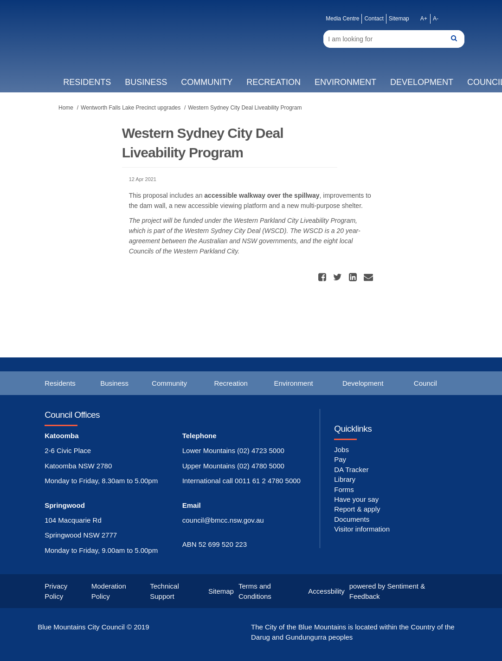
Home (65, 107)
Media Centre (342, 18)
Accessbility (326, 591)
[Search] (393, 39)
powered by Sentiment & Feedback (387, 591)
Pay (340, 459)
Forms (344, 489)
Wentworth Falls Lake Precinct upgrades (130, 107)
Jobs (341, 450)
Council (425, 383)
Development (421, 82)
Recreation (273, 82)
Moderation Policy (108, 591)
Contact (373, 18)
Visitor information (362, 529)
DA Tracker (351, 469)
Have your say (356, 499)
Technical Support (164, 591)
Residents (87, 82)
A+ (423, 18)
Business (146, 82)
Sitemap (399, 18)
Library (344, 479)
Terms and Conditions (254, 591)
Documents (351, 519)
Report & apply (357, 509)
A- (435, 18)
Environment (345, 82)
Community (206, 82)
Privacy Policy (56, 591)
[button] (323, 277)
